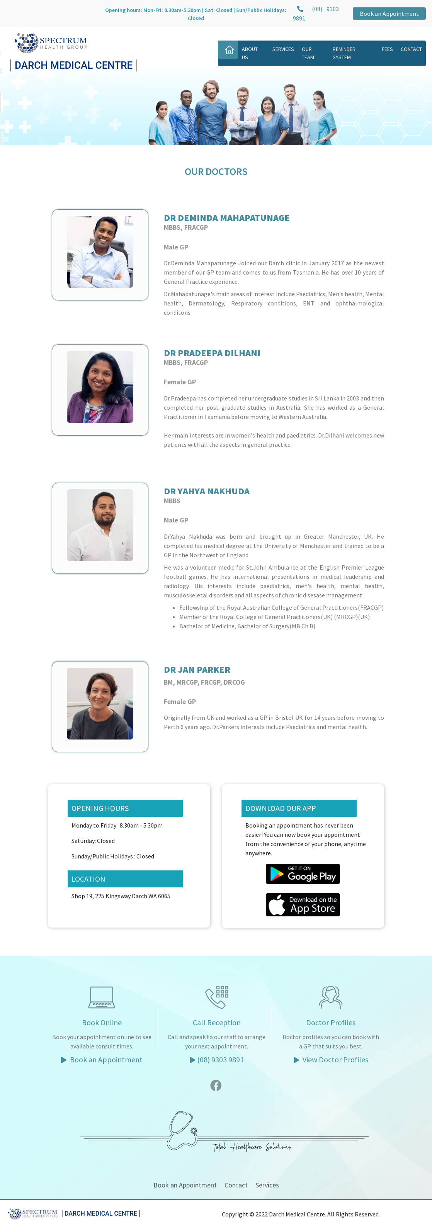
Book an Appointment (389, 13)
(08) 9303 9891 (217, 1059)
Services (283, 49)
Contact (411, 49)
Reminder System (344, 53)
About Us (250, 53)
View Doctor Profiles (331, 1059)
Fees (387, 49)
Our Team (308, 53)
